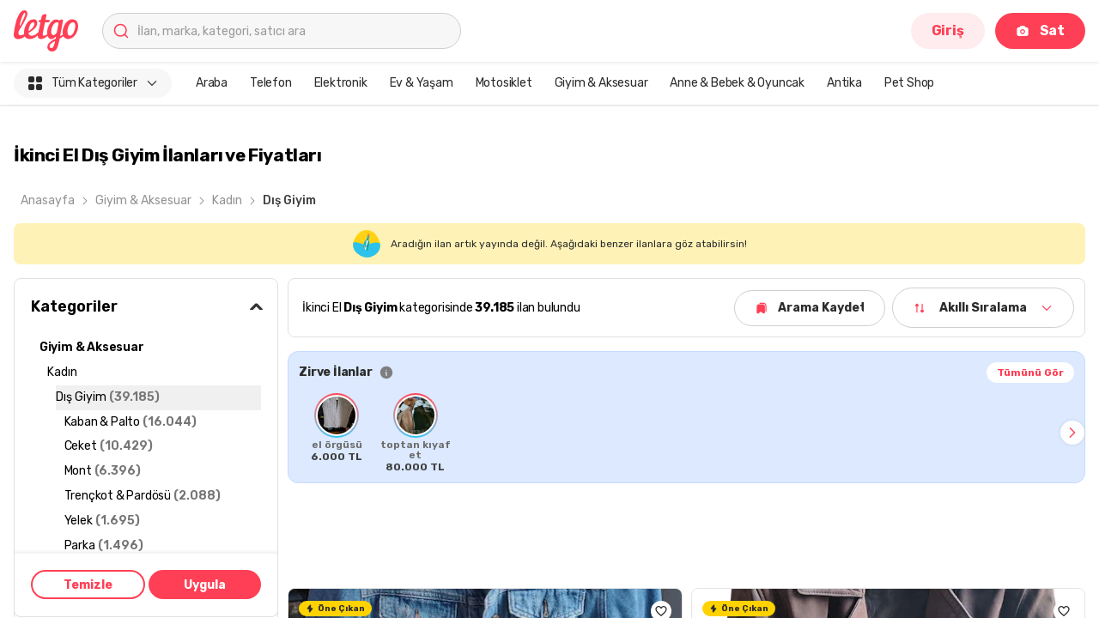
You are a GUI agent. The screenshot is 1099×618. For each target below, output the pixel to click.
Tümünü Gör (1030, 373)
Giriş (948, 30)
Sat (1040, 30)
